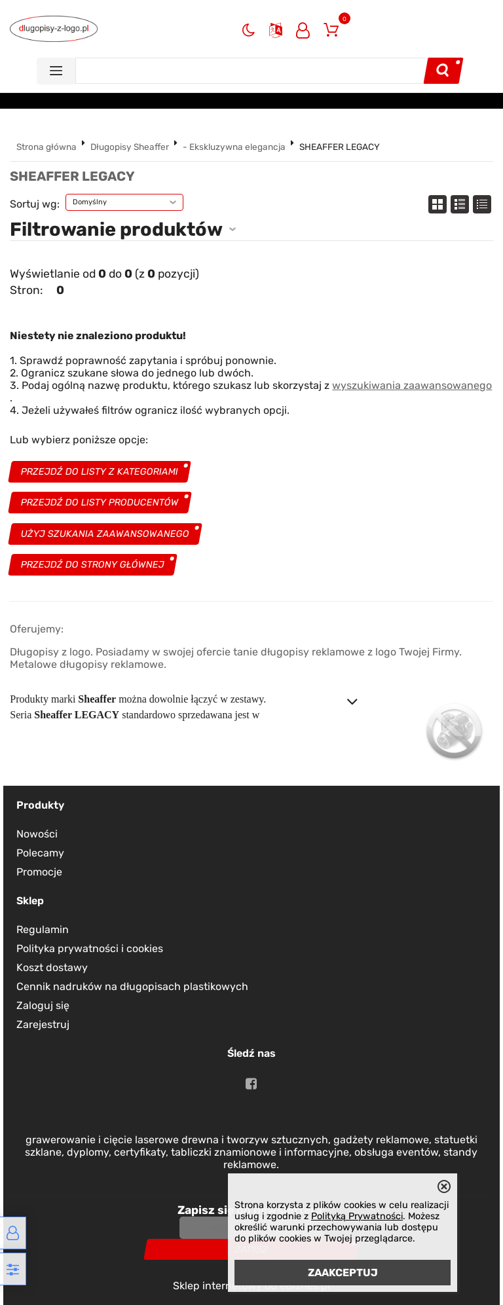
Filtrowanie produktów (116, 229)
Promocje (39, 872)
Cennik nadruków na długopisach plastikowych (132, 986)
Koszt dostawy (52, 967)
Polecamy (40, 853)
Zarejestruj (42, 1024)
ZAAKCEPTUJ (343, 1272)
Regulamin (42, 929)
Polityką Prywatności (357, 1216)
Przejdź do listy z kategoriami (99, 471)
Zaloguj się (42, 1005)
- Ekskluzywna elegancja (234, 146)
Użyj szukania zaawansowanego (105, 534)
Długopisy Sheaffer (129, 146)
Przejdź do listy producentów (100, 502)
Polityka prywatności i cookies (89, 948)
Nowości (37, 834)
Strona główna (46, 146)
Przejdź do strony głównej (93, 564)
